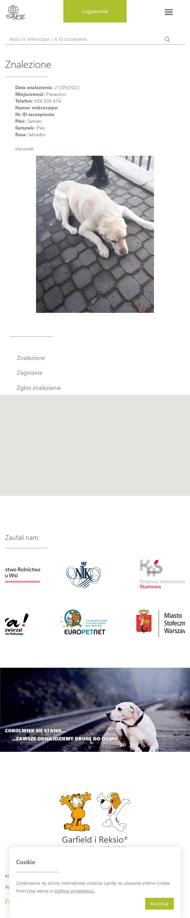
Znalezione (31, 357)
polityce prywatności (74, 890)
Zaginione (29, 372)
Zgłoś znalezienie (39, 387)
